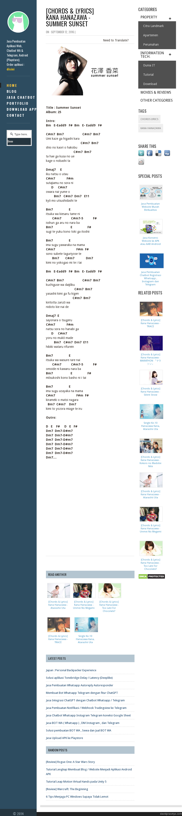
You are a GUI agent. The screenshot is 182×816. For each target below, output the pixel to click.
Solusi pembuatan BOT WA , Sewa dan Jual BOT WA (78, 730)
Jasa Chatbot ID (24, 97)
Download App (22, 109)
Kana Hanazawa (150, 128)
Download (150, 84)
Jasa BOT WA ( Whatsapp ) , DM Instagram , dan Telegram (82, 722)
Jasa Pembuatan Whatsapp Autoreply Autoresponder (79, 685)
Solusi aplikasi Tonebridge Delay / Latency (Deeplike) (79, 677)
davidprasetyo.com (171, 813)
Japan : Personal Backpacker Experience (71, 670)
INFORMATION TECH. (152, 55)
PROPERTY (148, 17)
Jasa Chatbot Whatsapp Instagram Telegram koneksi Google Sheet (88, 715)
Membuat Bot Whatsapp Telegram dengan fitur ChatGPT (82, 692)
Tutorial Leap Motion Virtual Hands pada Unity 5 (76, 781)
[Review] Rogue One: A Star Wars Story (70, 761)
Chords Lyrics (149, 119)
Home (12, 85)
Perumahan (151, 44)
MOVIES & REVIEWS (155, 92)
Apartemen (150, 35)
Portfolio (18, 103)
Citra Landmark (153, 26)
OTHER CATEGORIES (156, 100)
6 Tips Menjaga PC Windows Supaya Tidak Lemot (77, 796)
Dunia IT (149, 65)
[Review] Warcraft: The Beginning (67, 789)
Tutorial (148, 74)
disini (10, 69)
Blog (12, 91)
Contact (16, 115)
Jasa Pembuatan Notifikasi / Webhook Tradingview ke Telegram (86, 707)
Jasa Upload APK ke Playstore (64, 737)
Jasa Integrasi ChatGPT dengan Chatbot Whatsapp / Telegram (85, 700)
